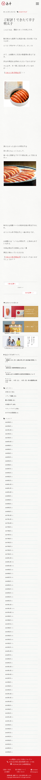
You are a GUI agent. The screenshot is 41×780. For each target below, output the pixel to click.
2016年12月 (8, 558)
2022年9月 (8, 422)
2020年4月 (8, 453)
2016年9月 (8, 569)
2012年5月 (8, 705)
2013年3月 (8, 690)
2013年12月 (8, 666)
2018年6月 (8, 503)
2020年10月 (8, 441)
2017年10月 (8, 523)
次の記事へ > (29, 293)
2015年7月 (8, 624)
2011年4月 (8, 740)
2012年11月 (8, 697)
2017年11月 (8, 519)
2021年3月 (8, 437)
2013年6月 (8, 682)
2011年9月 (8, 725)
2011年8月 (8, 728)
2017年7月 (8, 534)
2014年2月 (8, 659)
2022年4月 (8, 426)
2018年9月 (8, 496)
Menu (38, 3)
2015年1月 (8, 647)
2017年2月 (8, 554)
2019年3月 (8, 472)
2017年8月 (8, 531)
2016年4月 (8, 589)
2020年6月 (8, 449)
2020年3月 (8, 457)
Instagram (35, 771)
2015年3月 (8, 639)
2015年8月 (8, 620)
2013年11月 (8, 670)
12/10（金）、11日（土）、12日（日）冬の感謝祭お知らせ (21, 380)
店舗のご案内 (7, 769)
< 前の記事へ (11, 284)
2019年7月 (8, 468)
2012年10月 (8, 701)
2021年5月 (8, 434)
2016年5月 (8, 585)
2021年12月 (8, 430)
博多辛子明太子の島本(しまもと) (7, 3)
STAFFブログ (23, 12)
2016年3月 (8, 593)
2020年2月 (8, 461)
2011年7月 (8, 732)
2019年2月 (8, 476)
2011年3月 (8, 744)
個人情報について (20, 769)
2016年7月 (8, 577)
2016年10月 (8, 565)
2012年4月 (8, 709)
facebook (35, 769)
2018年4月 (8, 511)
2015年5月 (8, 631)
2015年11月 (8, 608)
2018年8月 (8, 500)
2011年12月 (8, 717)
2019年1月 (8, 480)
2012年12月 (8, 693)
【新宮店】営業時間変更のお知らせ (21, 367)
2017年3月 (8, 550)
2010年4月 (8, 752)
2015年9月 (8, 616)
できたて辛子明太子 (12, 73)
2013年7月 (8, 678)
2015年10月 (8, 612)
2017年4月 (8, 546)
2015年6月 (8, 628)
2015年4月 (8, 635)
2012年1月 (8, 713)
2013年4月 (8, 686)
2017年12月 (8, 515)
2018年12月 (8, 484)
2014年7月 (8, 655)
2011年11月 (8, 721)
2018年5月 (8, 507)
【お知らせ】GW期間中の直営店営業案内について (21, 373)
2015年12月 (8, 604)
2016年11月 (8, 562)
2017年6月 (8, 538)
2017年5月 (8, 542)
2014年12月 (8, 651)
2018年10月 (8, 492)
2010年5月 (8, 748)
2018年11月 (8, 488)
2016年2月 (8, 597)
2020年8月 (8, 445)
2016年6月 (8, 581)
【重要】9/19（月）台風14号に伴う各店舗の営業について (21, 360)
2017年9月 (8, 527)
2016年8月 (8, 573)
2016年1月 (8, 600)
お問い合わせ (20, 771)
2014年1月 (8, 662)
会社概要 (7, 771)
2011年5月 (8, 736)
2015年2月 (8, 643)
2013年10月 (8, 674)
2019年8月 (8, 465)
